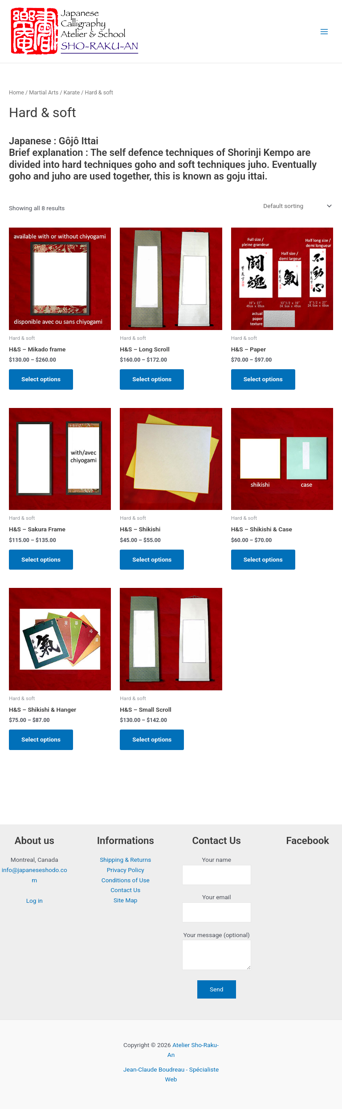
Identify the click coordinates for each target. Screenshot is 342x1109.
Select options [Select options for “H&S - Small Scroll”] (151, 739)
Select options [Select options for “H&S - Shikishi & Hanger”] (41, 739)
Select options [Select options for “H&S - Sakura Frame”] (41, 559)
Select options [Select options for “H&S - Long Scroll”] (151, 379)
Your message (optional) (216, 952)
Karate (72, 92)
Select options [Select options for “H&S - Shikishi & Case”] (263, 559)
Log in (34, 900)
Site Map (126, 900)
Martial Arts (43, 92)
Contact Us (125, 889)
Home (16, 92)
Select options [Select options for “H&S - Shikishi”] (151, 559)
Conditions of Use (126, 880)
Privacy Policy (125, 869)
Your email (216, 907)
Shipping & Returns (125, 859)
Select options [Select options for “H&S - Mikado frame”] (41, 379)
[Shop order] (296, 206)
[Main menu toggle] (324, 31)
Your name (216, 870)
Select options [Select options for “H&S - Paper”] (263, 379)
